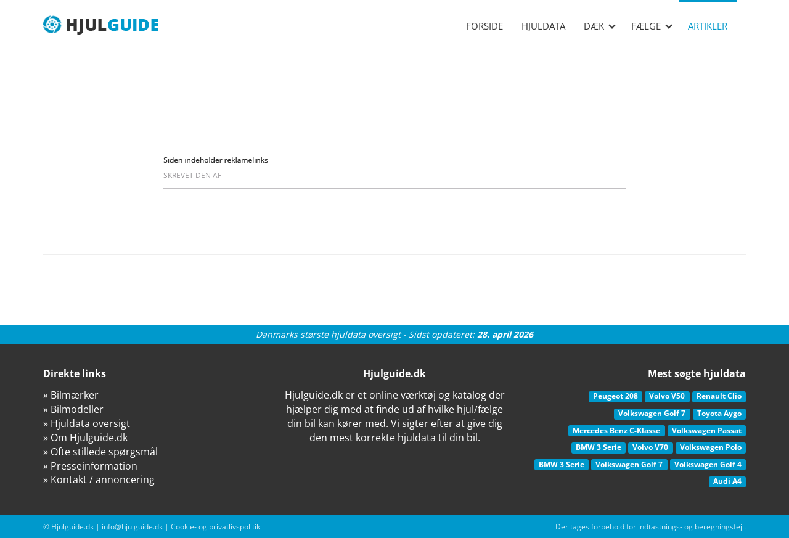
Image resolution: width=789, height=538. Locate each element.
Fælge (651, 26)
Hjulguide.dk (72, 526)
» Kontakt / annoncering (99, 479)
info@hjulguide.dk (132, 526)
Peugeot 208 (615, 396)
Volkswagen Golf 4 (708, 464)
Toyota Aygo (719, 413)
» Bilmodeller (73, 409)
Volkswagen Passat (707, 430)
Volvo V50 (667, 396)
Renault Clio (719, 396)
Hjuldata (543, 26)
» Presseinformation (90, 466)
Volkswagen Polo (711, 447)
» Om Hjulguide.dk (85, 437)
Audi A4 (727, 481)
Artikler (707, 26)
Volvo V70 (650, 447)
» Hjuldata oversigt (86, 423)
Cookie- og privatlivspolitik (215, 526)
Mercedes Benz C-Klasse (616, 430)
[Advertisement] (394, 86)
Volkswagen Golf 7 (651, 413)
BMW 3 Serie (598, 447)
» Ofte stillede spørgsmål (100, 452)
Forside (484, 26)
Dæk (600, 26)
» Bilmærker (71, 395)
